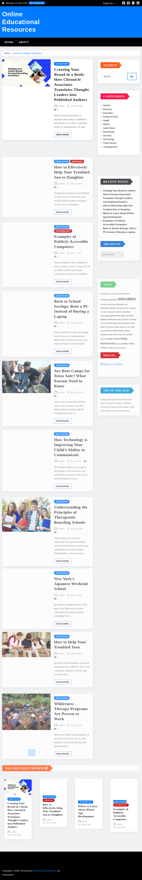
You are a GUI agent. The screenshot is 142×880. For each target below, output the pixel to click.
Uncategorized (110, 156)
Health (106, 129)
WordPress (39, 871)
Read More (62, 146)
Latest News (109, 137)
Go (131, 80)
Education (108, 122)
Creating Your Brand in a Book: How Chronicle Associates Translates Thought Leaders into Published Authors (71, 95)
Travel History (110, 152)
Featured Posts (110, 126)
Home (9, 42)
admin (62, 117)
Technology (108, 148)
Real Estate (109, 141)
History (106, 133)
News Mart (51, 871)
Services (107, 144)
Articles (106, 114)
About (24, 42)
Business (107, 118)
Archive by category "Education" (28, 54)
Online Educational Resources (21, 22)
